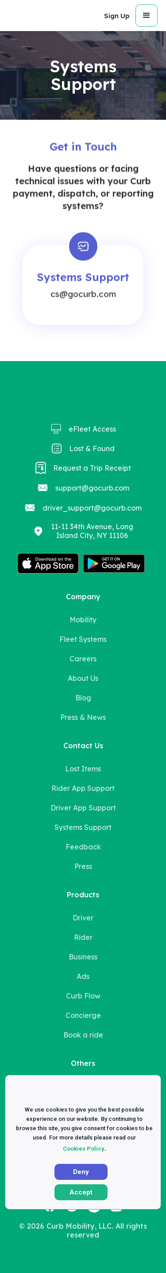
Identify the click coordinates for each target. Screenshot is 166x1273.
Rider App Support (83, 788)
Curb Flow (83, 995)
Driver (83, 917)
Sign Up (117, 16)
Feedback (83, 846)
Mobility (83, 619)
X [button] (147, 1095)
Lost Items (83, 768)
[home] (26, 15)
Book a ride (83, 1034)
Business (83, 956)
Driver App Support (83, 807)
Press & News (83, 717)
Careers (83, 658)
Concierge (83, 1015)
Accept (81, 1192)
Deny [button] (81, 1172)
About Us (83, 678)
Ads (83, 976)
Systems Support (83, 827)
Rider (83, 937)
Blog (83, 697)
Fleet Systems (83, 639)
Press (83, 866)
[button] (116, 15)
